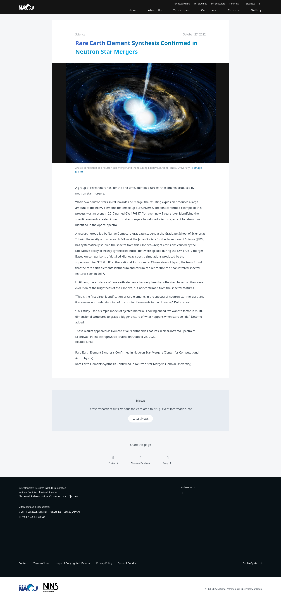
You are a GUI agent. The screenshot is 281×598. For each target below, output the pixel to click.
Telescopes (181, 10)
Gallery (256, 10)
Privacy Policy (104, 563)
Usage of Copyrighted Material (72, 563)
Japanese (250, 3)
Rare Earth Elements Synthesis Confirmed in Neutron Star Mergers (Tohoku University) (133, 364)
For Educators (218, 3)
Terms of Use (41, 563)
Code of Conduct (127, 563)
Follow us (188, 487)
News (133, 10)
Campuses (208, 10)
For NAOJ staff (252, 563)
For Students (200, 3)
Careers (234, 10)
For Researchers (182, 3)
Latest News (140, 419)
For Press (234, 3)
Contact (23, 563)
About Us (155, 10)
